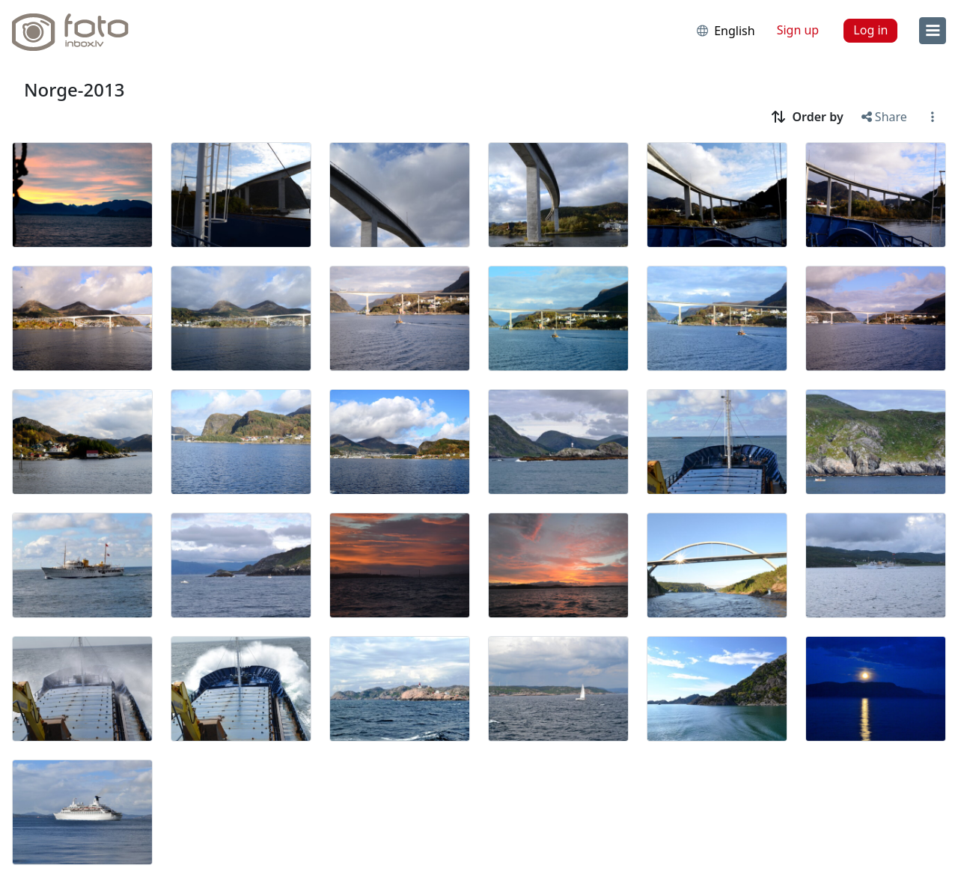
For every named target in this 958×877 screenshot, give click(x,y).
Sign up (798, 30)
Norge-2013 (74, 89)
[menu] (932, 30)
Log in (870, 30)
